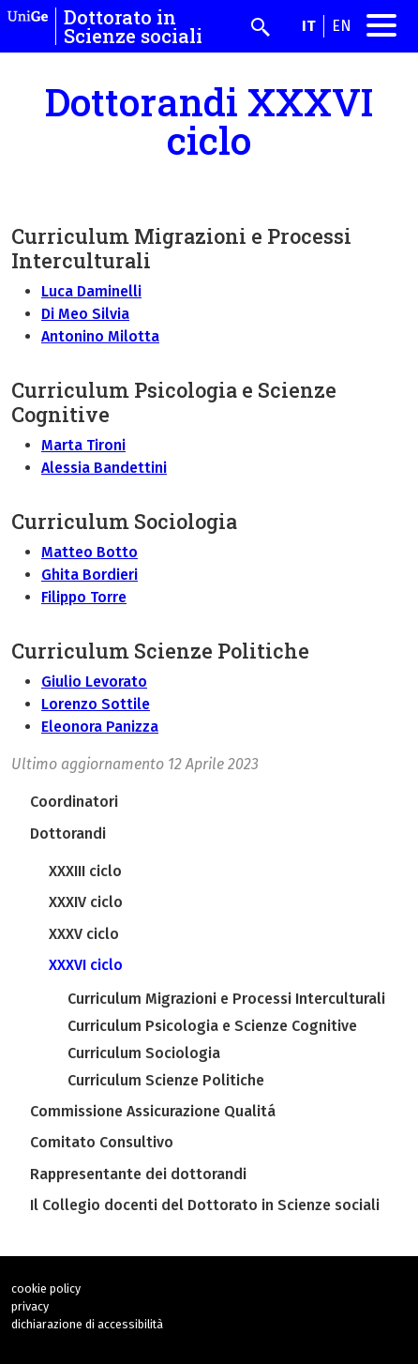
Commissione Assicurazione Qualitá (153, 1111)
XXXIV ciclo (86, 902)
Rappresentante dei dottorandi (138, 1174)
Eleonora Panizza (99, 726)
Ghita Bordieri (89, 574)
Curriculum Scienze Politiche (165, 1080)
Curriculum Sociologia (143, 1053)
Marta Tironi (83, 445)
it (309, 26)
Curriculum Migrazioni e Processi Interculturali (226, 999)
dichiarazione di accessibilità (87, 1324)
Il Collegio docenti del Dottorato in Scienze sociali (205, 1205)
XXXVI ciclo (86, 965)
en (341, 26)
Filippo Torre (84, 597)
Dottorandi (68, 833)
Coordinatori (74, 802)
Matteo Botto (89, 552)
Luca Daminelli (91, 291)
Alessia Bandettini (104, 468)
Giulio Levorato (94, 681)
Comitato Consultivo (101, 1142)
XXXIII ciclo (85, 871)
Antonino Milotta (100, 336)
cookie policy (46, 1288)
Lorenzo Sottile (95, 704)
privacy (30, 1306)
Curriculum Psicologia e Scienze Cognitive (212, 1026)
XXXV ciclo (84, 934)
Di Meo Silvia (85, 314)
